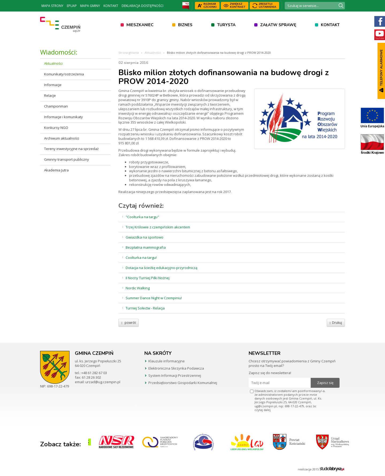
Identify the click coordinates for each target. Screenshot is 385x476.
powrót (128, 322)
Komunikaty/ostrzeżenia (64, 74)
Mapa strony (52, 5)
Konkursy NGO (56, 127)
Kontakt (110, 5)
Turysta (226, 25)
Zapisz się (325, 382)
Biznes (185, 25)
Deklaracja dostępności (142, 5)
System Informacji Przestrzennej (174, 375)
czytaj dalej (263, 410)
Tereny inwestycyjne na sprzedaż (71, 148)
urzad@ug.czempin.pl (102, 381)
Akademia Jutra (56, 170)
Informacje (52, 84)
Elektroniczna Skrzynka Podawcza (176, 368)
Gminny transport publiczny (66, 159)
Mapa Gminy (90, 5)
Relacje (50, 95)
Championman (56, 106)
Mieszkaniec (139, 25)
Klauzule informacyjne (166, 361)
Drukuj (336, 322)
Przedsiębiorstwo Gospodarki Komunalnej (182, 382)
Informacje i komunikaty (63, 116)
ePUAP (72, 5)
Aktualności (53, 63)
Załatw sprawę (278, 25)
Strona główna (128, 53)
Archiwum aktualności (61, 138)
